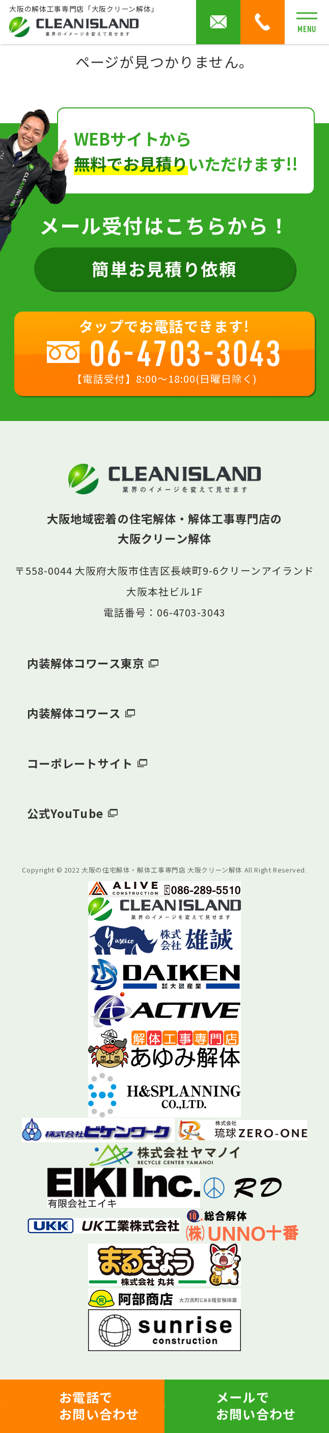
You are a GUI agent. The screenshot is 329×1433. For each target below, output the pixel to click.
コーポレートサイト (80, 763)
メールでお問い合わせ (256, 1405)
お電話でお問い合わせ (99, 1405)
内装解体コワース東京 (85, 663)
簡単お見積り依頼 (164, 268)
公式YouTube (65, 813)
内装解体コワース (74, 713)
